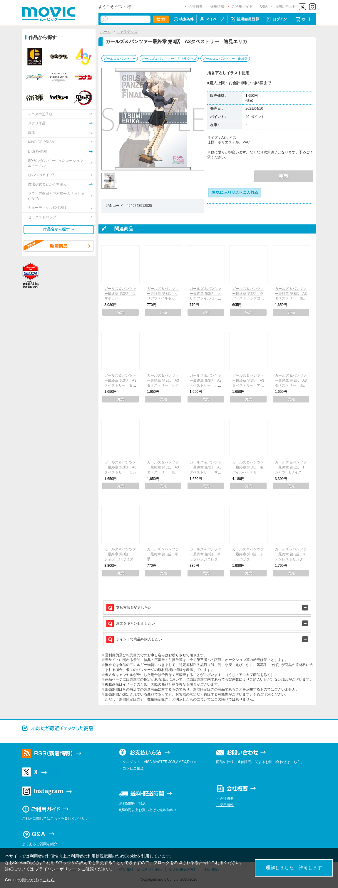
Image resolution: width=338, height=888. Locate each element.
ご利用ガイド (242, 6)
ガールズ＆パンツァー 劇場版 (225, 58)
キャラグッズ (127, 32)
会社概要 (196, 6)
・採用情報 (225, 805)
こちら (48, 879)
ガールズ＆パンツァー (119, 58)
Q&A (263, 6)
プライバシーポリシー (55, 869)
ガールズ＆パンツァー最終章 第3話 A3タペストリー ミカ (120, 467)
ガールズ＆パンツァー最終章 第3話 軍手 (163, 554)
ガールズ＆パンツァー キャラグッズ (169, 58)
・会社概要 (225, 798)
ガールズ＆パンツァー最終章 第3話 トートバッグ (248, 554)
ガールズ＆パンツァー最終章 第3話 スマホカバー (120, 294)
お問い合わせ (285, 6)
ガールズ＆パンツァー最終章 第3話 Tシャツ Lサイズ (291, 467)
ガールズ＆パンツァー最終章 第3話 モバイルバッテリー (248, 467)
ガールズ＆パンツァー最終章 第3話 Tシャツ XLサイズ (120, 554)
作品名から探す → (59, 229)
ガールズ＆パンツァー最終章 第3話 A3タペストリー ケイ (163, 380)
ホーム (105, 32)
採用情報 (217, 6)
